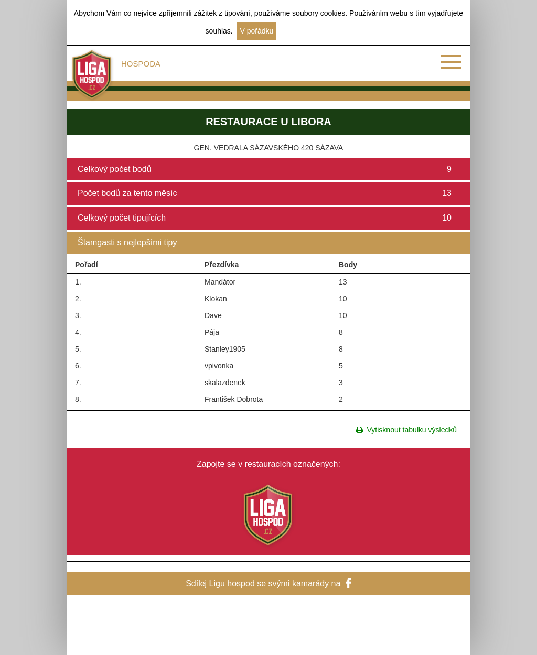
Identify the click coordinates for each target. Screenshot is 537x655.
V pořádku (257, 31)
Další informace (306, 31)
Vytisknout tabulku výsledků (406, 429)
